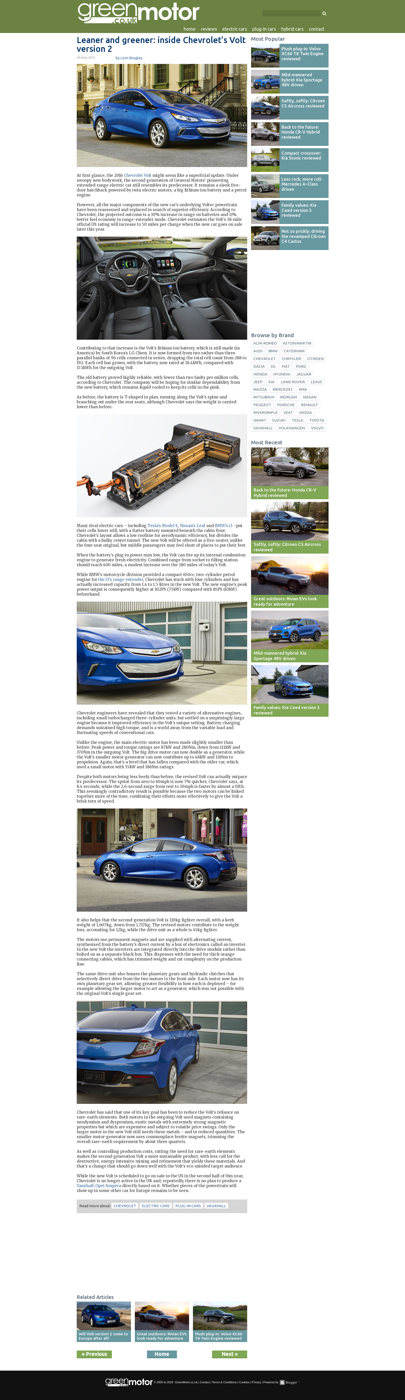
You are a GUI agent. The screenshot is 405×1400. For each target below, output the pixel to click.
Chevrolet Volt (137, 175)
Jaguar (304, 374)
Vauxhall (216, 1206)
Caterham (294, 351)
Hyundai (281, 374)
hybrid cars (292, 28)
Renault (309, 405)
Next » (230, 1354)
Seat (288, 412)
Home (161, 1354)
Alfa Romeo (265, 343)
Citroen (315, 358)
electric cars (234, 28)
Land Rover (293, 382)
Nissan (309, 397)
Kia (271, 382)
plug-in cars (264, 28)
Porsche (286, 405)
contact (316, 28)
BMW (273, 351)
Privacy (256, 1382)
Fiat (286, 366)
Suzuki (278, 420)
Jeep (257, 382)
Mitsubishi (263, 397)
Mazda (260, 389)
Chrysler (291, 358)
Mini (303, 389)
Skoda (305, 412)
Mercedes (283, 389)
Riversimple (265, 412)
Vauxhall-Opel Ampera (99, 1185)
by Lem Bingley (128, 58)
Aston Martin (297, 343)
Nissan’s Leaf (192, 525)
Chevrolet (125, 1206)
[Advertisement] (162, 1254)
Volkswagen (292, 428)
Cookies (244, 1382)
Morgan (288, 397)
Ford (301, 366)
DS (273, 366)
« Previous (94, 1354)
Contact (205, 1382)
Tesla (297, 420)
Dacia (259, 366)
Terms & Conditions (224, 1382)
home (190, 28)
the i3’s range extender (120, 579)
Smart (259, 420)
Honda (260, 374)
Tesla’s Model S (162, 525)
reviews (209, 28)
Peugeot (262, 405)
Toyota (316, 420)
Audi (257, 351)
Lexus (316, 382)
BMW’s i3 (223, 525)
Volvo (317, 428)
